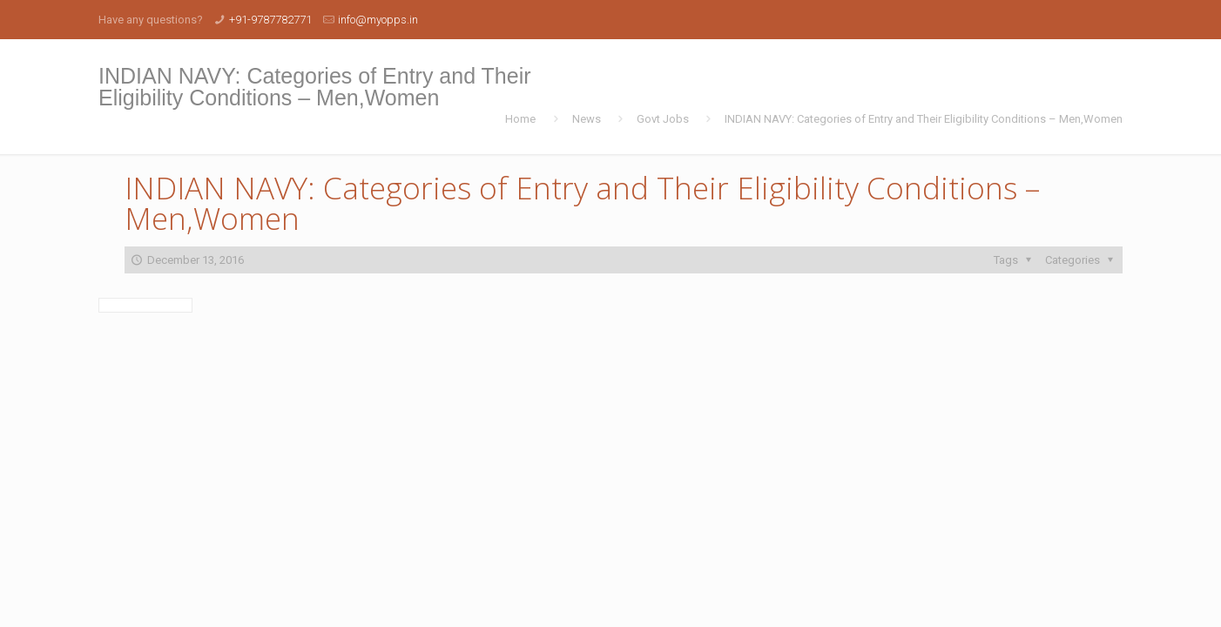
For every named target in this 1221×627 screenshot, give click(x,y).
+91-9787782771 (270, 19)
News (586, 118)
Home (520, 118)
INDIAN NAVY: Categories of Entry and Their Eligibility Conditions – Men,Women (924, 118)
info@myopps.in (378, 19)
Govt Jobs (663, 118)
